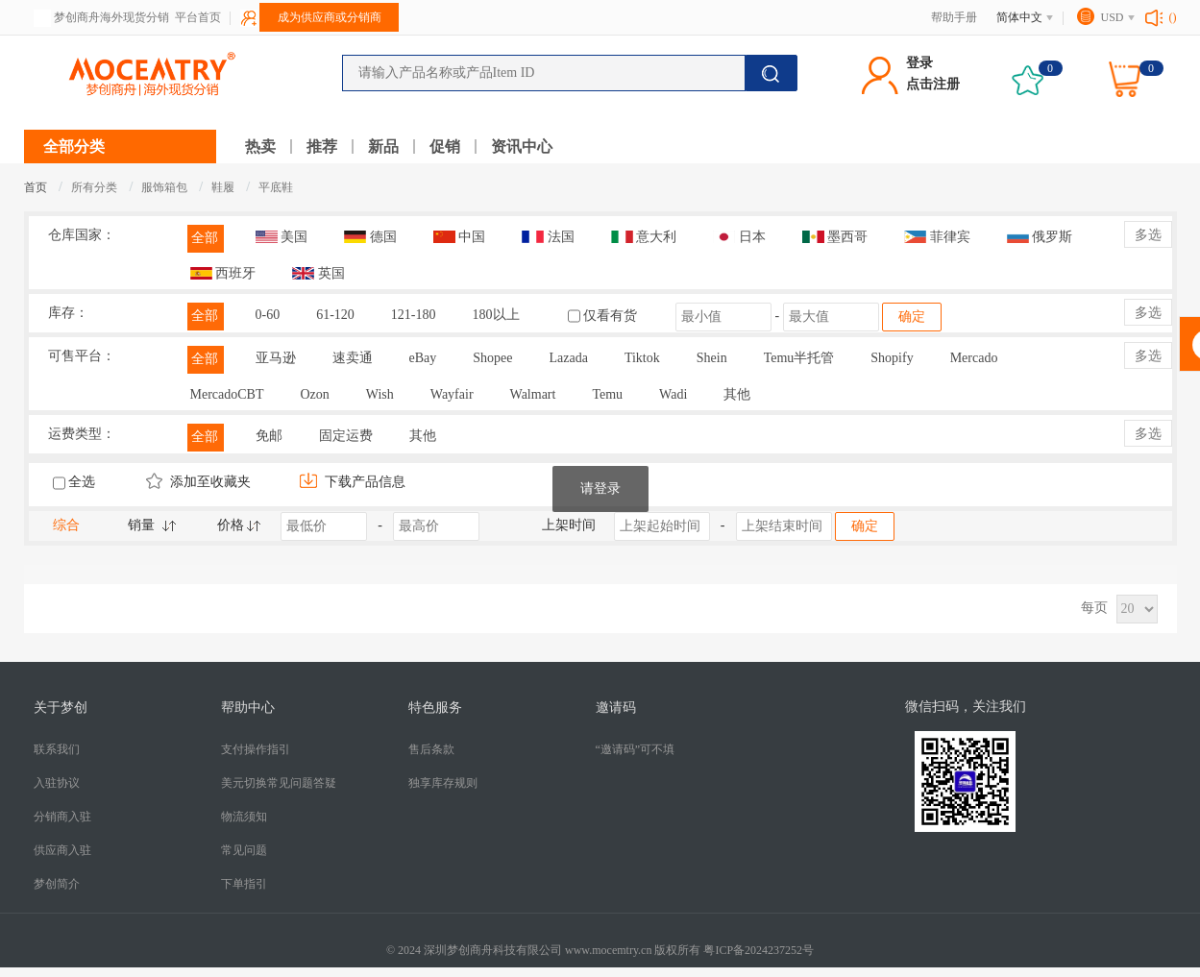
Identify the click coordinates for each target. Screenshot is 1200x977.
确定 (911, 316)
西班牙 (223, 273)
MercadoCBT (227, 394)
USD (1111, 17)
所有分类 (94, 187)
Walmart (533, 394)
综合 (66, 525)
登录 (919, 63)
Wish (380, 394)
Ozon (314, 394)
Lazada (568, 358)
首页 (35, 187)
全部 (204, 238)
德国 (370, 237)
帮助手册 (954, 17)
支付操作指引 (255, 749)
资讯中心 (521, 146)
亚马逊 (276, 358)
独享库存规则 (443, 783)
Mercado (974, 358)
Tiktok (642, 358)
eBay (423, 358)
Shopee (492, 358)
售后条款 (431, 749)
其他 (736, 394)
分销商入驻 (62, 816)
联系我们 (57, 749)
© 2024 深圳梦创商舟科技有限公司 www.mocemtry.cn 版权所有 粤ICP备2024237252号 (600, 950)
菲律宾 (937, 237)
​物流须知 (244, 816)
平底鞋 (275, 187)
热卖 (260, 146)
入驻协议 (57, 783)
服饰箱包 (165, 187)
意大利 (644, 237)
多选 (1148, 235)
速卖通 (352, 358)
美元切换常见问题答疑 (278, 783)
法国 (548, 237)
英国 (318, 273)
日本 (739, 237)
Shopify (891, 358)
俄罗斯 (1040, 237)
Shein (712, 358)
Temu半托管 (799, 358)
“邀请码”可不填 (635, 749)
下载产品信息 (352, 482)
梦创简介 (57, 884)
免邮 (269, 435)
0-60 (268, 314)
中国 (459, 237)
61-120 (335, 314)
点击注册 (933, 84)
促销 (444, 146)
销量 (141, 525)
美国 (282, 237)
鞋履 (224, 187)
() (1173, 17)
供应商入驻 (62, 850)
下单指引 (244, 884)
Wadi (673, 394)
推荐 (321, 146)
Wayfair (452, 394)
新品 (383, 146)
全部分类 (74, 146)
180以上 (496, 314)
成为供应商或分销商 (329, 17)
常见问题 (244, 850)
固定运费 (346, 435)
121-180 (413, 314)
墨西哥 (835, 237)
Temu (607, 394)
